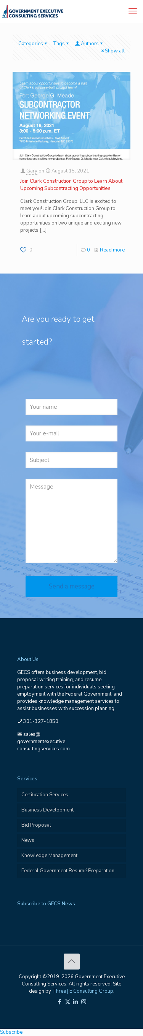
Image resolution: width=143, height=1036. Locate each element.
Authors (89, 43)
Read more (112, 250)
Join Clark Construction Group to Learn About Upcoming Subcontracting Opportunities (71, 185)
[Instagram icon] (84, 1002)
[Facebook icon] (60, 1002)
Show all (112, 50)
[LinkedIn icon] (76, 1002)
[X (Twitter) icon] (68, 1002)
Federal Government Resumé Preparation (67, 870)
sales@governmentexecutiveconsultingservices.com (43, 741)
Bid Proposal (36, 825)
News (27, 840)
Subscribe (11, 1032)
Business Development (47, 810)
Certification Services (44, 794)
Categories (33, 43)
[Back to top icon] (72, 962)
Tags (61, 43)
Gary (31, 171)
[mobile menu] (132, 11)
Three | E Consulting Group (82, 991)
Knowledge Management (49, 855)
